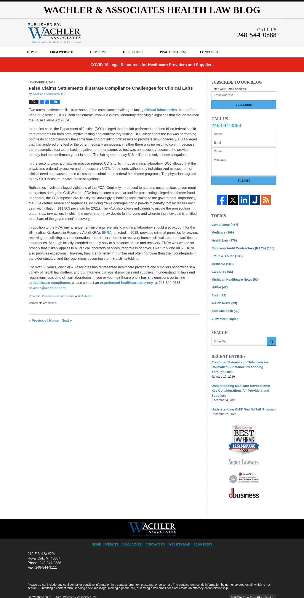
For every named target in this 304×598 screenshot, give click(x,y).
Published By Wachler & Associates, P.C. (256, 32)
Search (271, 337)
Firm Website (69, 52)
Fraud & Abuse (65, 296)
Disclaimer (133, 532)
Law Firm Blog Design (255, 587)
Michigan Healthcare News (233, 277)
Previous (37, 320)
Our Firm (106, 52)
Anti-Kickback (224, 307)
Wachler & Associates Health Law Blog (54, 33)
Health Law (223, 239)
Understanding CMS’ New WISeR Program (241, 399)
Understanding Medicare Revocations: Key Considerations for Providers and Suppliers (242, 383)
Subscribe (244, 104)
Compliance (49, 296)
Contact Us (221, 52)
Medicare (86, 296)
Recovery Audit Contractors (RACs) (240, 247)
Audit (218, 292)
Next (67, 320)
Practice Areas (181, 52)
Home (35, 52)
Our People (140, 52)
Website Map (179, 532)
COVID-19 (221, 270)
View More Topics (224, 315)
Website (113, 532)
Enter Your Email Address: (229, 89)
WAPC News (223, 300)
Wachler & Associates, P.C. (81, 586)
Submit (243, 180)
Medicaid (221, 262)
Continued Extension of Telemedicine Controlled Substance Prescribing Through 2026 (242, 363)
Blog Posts (202, 532)
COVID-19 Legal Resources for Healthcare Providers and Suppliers (152, 65)
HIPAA (219, 285)
